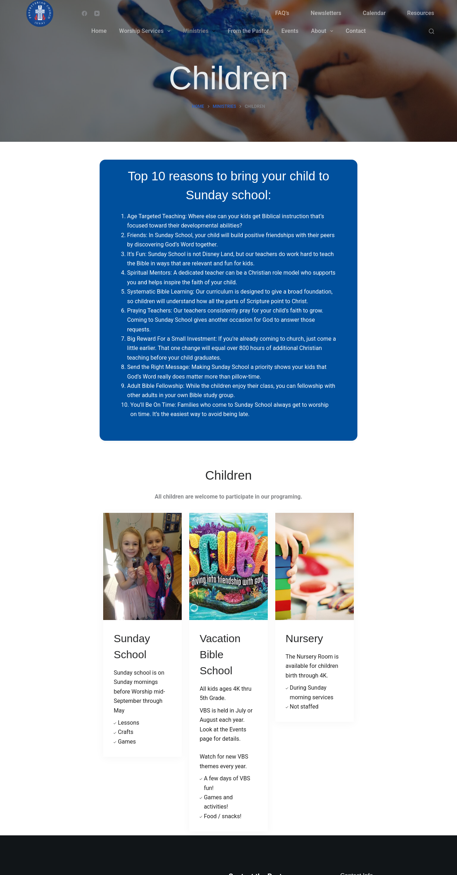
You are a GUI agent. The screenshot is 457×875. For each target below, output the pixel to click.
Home (99, 31)
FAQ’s (282, 13)
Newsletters (326, 13)
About (323, 31)
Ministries (200, 31)
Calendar (374, 13)
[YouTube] (97, 13)
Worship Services (146, 31)
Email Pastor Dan (250, 716)
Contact (356, 31)
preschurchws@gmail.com (397, 775)
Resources (420, 13)
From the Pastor (248, 31)
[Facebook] (84, 13)
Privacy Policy (246, 784)
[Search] (431, 31)
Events (289, 31)
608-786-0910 (381, 751)
